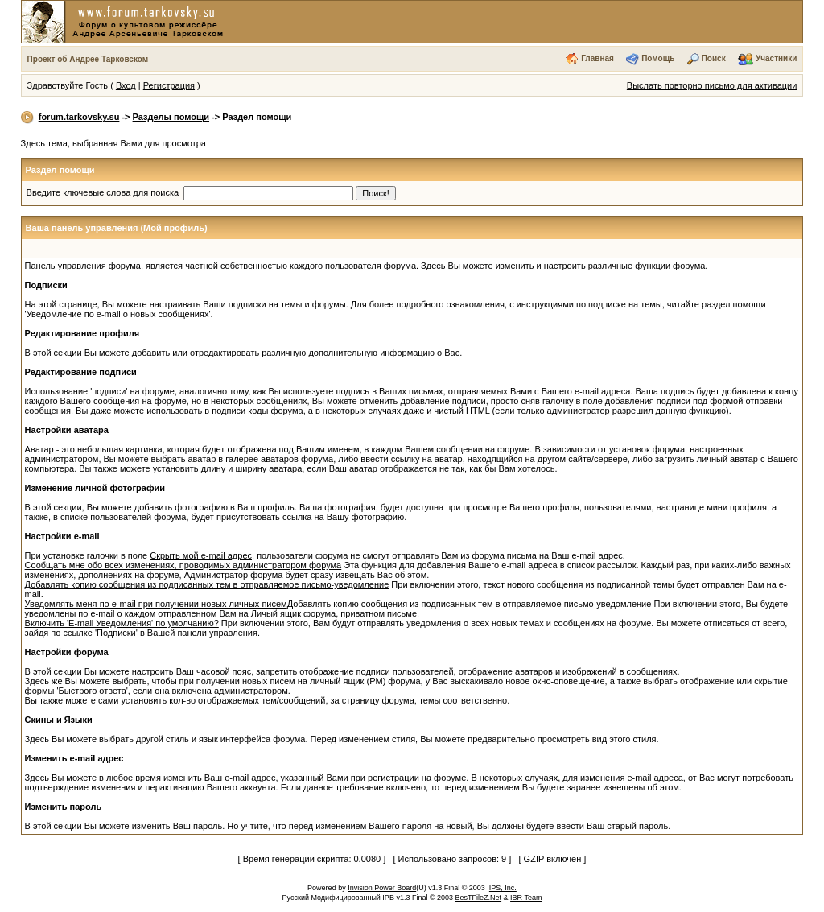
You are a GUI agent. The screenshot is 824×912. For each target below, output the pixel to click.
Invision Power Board (382, 888)
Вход (126, 85)
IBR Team (526, 897)
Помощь (657, 58)
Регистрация (169, 85)
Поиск (714, 58)
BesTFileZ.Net (478, 897)
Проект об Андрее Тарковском (88, 59)
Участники (776, 58)
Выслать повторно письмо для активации (712, 85)
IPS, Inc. (503, 888)
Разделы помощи (171, 117)
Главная (597, 58)
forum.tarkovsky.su (79, 117)
